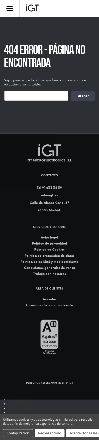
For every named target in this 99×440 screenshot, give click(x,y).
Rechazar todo (49, 433)
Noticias (14, 412)
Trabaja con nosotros (49, 274)
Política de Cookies (49, 250)
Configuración (18, 433)
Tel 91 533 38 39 (49, 188)
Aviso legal (49, 237)
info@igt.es (49, 195)
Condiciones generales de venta (49, 268)
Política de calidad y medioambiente (50, 262)
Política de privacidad (49, 243)
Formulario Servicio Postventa (49, 305)
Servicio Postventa (21, 408)
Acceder (49, 299)
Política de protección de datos (50, 256)
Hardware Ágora (20, 403)
